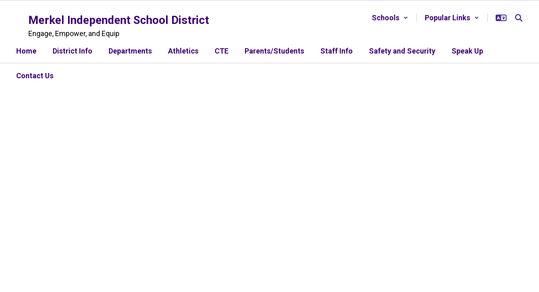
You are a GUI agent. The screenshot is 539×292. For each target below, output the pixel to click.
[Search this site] (519, 18)
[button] (390, 17)
